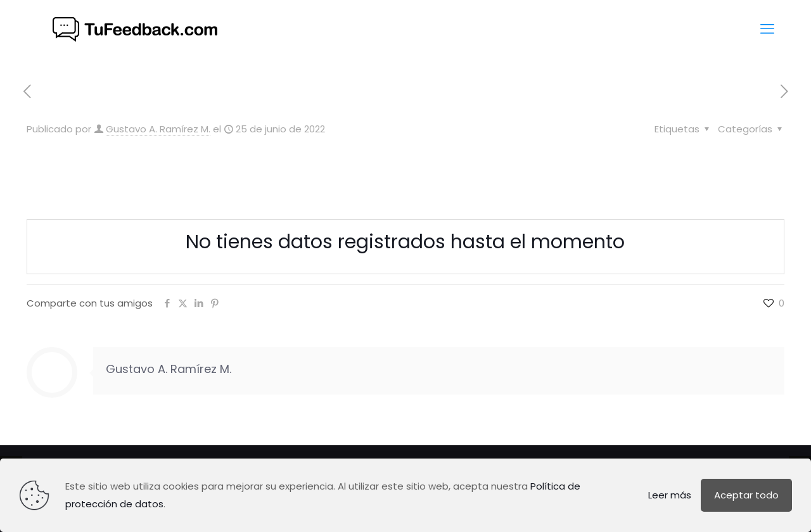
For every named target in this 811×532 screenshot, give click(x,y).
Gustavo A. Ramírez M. (158, 129)
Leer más (669, 495)
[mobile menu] (767, 29)
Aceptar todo (746, 495)
